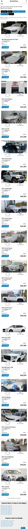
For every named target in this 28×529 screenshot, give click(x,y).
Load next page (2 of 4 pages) (14, 498)
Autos (2, 3)
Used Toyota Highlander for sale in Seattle (7, 520)
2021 (15, 11)
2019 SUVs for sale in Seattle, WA (6, 513)
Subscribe (25, 3)
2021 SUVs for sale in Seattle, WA (6, 511)
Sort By (11, 13)
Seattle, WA (4, 13)
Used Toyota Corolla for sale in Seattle (7, 525)
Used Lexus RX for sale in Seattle (6, 526)
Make (10, 11)
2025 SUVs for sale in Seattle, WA (6, 505)
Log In (22, 3)
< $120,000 (22, 11)
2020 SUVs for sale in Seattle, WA (6, 512)
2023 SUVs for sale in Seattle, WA (6, 507)
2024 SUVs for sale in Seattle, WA (6, 506)
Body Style (4, 11)
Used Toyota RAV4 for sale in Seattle (7, 521)
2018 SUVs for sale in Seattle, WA (6, 514)
